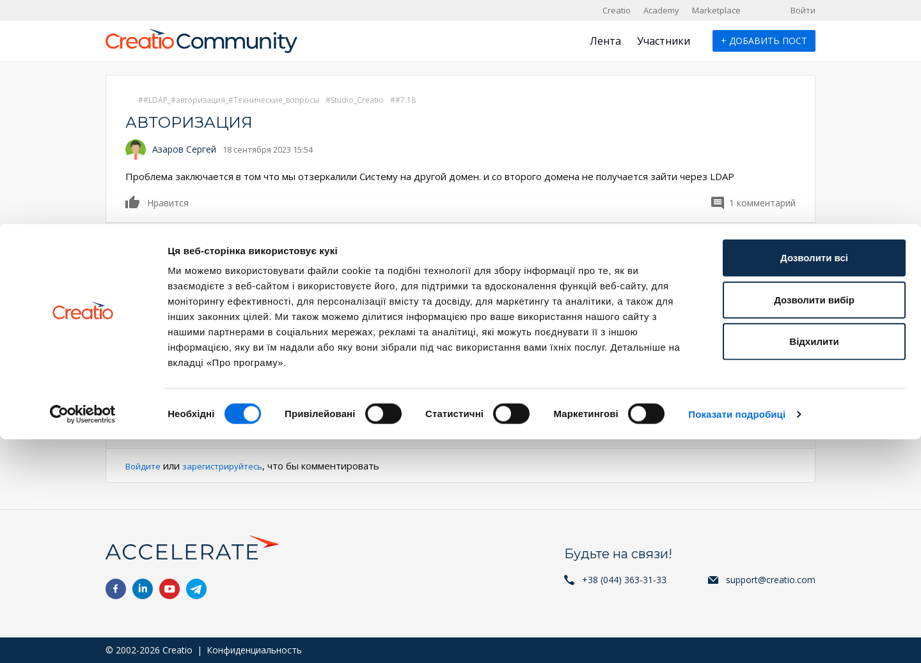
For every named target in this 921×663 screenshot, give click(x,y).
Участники (663, 41)
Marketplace (716, 10)
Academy (661, 10)
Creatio (616, 10)
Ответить (146, 429)
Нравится (133, 201)
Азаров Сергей (184, 149)
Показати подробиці (736, 637)
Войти (803, 10)
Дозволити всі (814, 481)
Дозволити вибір (814, 523)
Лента (605, 41)
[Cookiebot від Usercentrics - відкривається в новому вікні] (83, 638)
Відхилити (813, 565)
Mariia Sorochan (186, 249)
